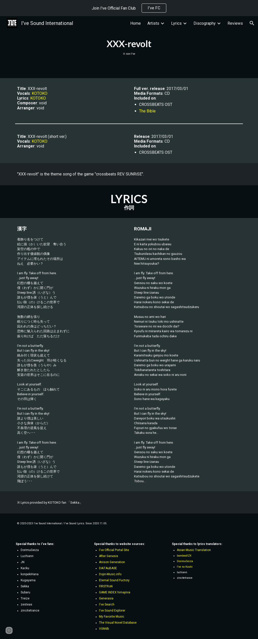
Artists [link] (153, 23)
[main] (129, 47)
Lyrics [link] (176, 23)
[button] (252, 23)
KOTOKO (39, 93)
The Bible (147, 111)
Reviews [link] (235, 23)
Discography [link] (205, 23)
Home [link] (135, 23)
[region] (129, 8)
